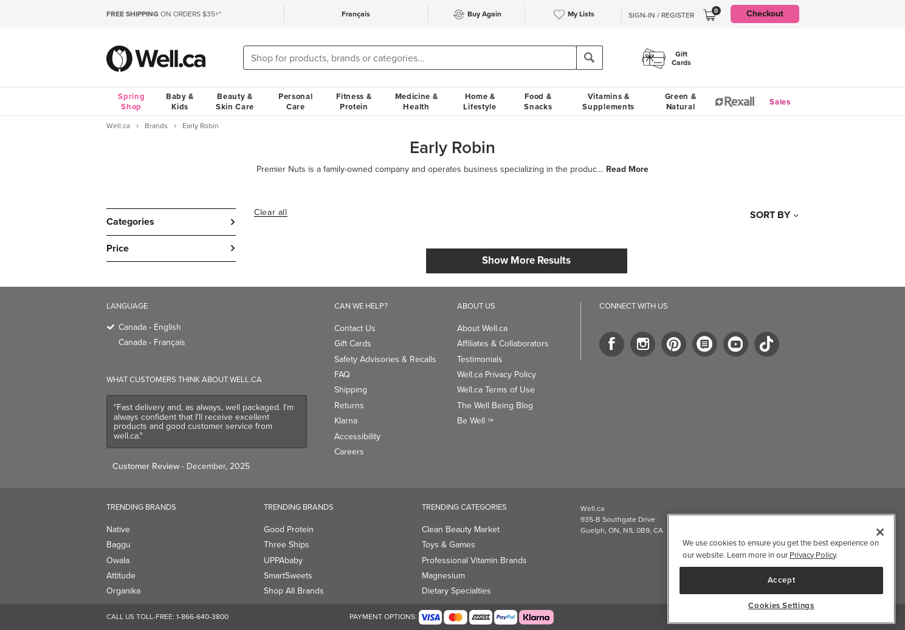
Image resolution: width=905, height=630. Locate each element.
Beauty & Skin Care (235, 101)
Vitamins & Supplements (608, 101)
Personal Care (295, 101)
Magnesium (443, 575)
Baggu (118, 544)
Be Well (475, 420)
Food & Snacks (538, 101)
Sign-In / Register (661, 15)
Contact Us (355, 328)
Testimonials (480, 359)
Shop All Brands (294, 590)
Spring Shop (131, 101)
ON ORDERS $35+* (163, 14)
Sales (780, 102)
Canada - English (150, 327)
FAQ (342, 374)
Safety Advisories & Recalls (385, 359)
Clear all (270, 212)
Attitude (121, 575)
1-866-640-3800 (202, 616)
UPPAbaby (283, 560)
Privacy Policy (813, 555)
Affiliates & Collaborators (503, 343)
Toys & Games (448, 544)
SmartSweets (288, 575)
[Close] (880, 532)
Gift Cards (352, 343)
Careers (349, 451)
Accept (782, 580)
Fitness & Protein (353, 101)
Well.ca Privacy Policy (496, 374)
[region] (781, 569)
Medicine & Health (416, 101)
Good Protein (289, 529)
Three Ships (286, 544)
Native (118, 529)
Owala (117, 560)
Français (356, 14)
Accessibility (357, 436)
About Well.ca (482, 328)
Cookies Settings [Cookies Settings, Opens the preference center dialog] (781, 605)
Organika (123, 590)
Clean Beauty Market (461, 529)
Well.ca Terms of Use (496, 389)
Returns (349, 405)
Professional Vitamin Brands (474, 560)
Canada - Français (152, 342)
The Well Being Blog (495, 405)
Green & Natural (681, 101)
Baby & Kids (180, 101)
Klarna (345, 420)
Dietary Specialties (456, 590)
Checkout (764, 13)
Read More (627, 169)
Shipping (350, 389)
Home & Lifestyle (479, 101)
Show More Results (526, 260)
